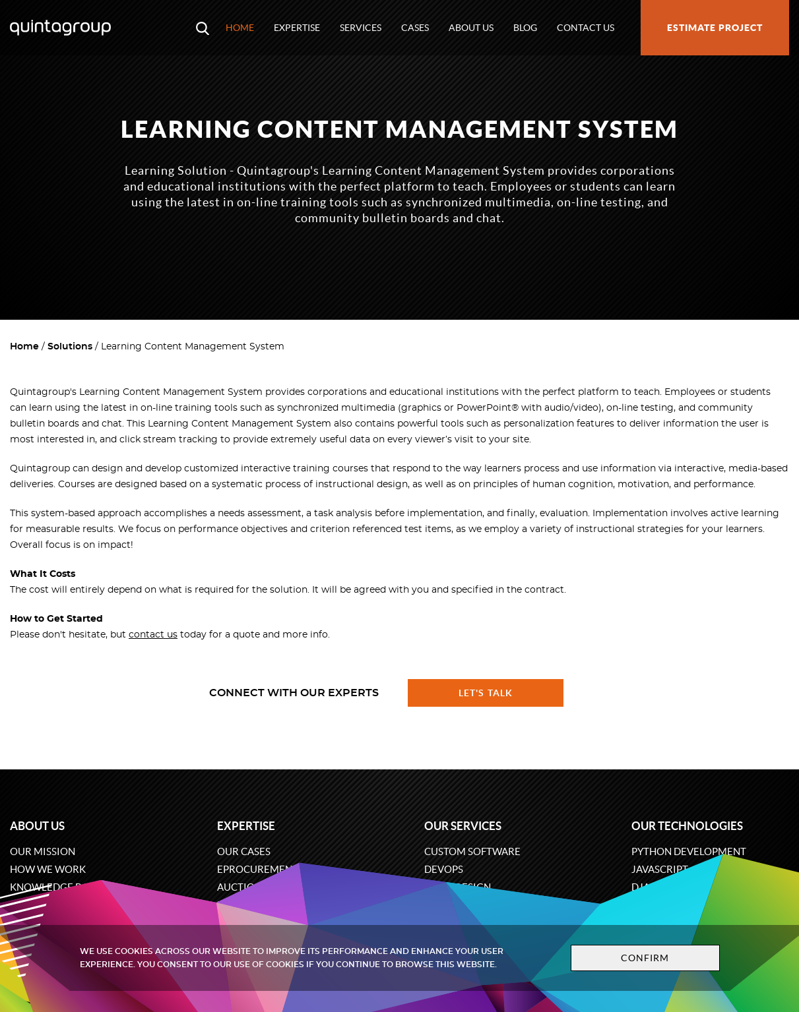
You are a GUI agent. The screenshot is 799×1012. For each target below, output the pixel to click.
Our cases (244, 851)
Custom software (472, 851)
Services (360, 27)
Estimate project (715, 27)
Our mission (42, 851)
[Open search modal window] (202, 27)
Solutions (70, 346)
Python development (688, 851)
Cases (415, 27)
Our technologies (687, 825)
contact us (153, 635)
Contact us (585, 27)
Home (240, 27)
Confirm (645, 958)
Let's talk (486, 693)
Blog (525, 27)
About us (471, 27)
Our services (462, 825)
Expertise (297, 27)
